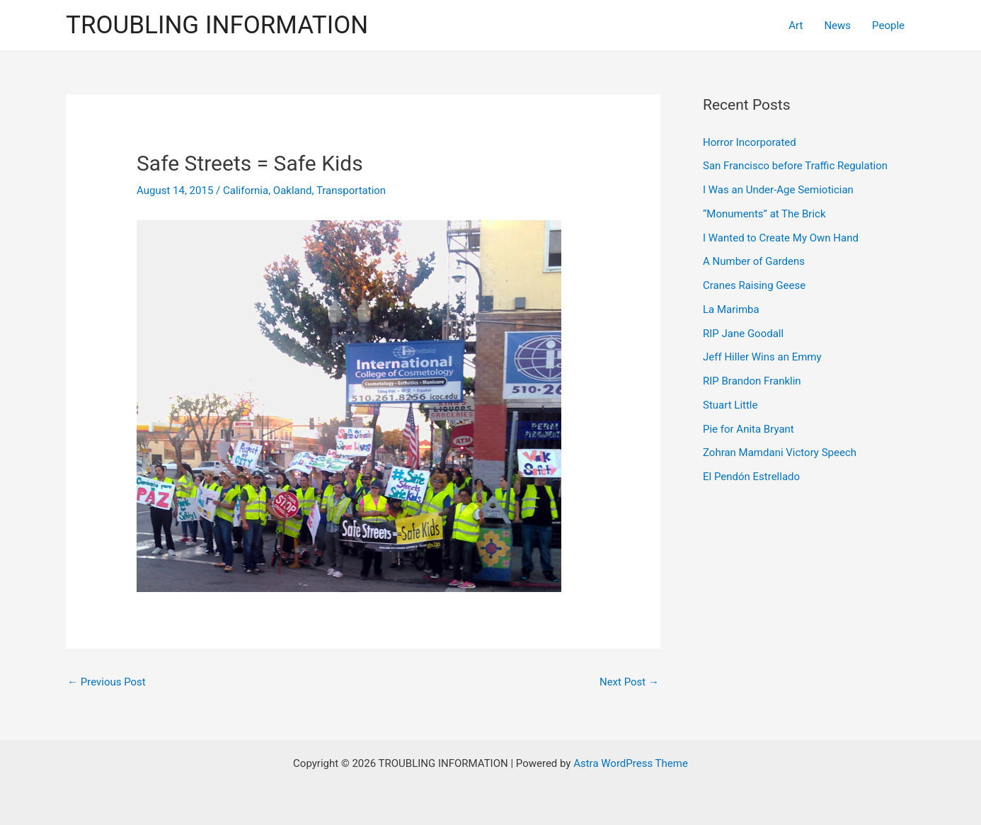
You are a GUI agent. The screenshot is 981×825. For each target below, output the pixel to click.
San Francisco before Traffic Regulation (795, 165)
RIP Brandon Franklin (752, 381)
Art (795, 25)
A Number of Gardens (754, 261)
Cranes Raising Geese (754, 285)
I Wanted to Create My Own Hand (781, 238)
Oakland (292, 190)
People (888, 25)
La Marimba (731, 309)
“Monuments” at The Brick (764, 213)
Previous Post (106, 682)
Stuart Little (730, 405)
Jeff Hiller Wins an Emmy (762, 357)
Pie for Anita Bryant (748, 429)
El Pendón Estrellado (751, 476)
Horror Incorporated (749, 142)
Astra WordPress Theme (630, 763)
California (245, 190)
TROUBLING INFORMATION (217, 25)
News (837, 25)
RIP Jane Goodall (743, 333)
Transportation (351, 190)
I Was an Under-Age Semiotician (778, 189)
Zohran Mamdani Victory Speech (779, 452)
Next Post (629, 682)
